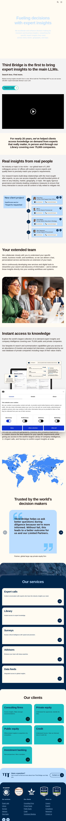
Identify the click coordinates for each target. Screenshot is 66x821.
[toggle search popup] (58, 2)
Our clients (27, 799)
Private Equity (28, 806)
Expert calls (10, 591)
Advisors (9, 649)
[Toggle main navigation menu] (61, 2)
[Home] (6, 775)
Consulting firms (13, 707)
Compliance (49, 809)
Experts (48, 806)
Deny (12, 428)
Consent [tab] (11, 396)
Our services (6, 799)
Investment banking (15, 750)
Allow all (54, 428)
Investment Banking (30, 814)
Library (8, 611)
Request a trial (11, 88)
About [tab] (54, 396)
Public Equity (28, 809)
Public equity (11, 728)
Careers (48, 803)
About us (48, 799)
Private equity (44, 707)
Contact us (58, 775)
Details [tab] (33, 396)
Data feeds (10, 669)
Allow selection (33, 428)
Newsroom (49, 811)
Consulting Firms (29, 803)
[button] (61, 532)
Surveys (8, 630)
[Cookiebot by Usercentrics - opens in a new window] (56, 391)
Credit (39, 728)
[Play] (33, 111)
